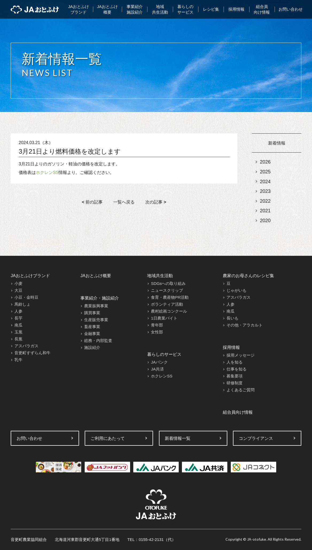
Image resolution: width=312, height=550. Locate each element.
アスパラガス (26, 346)
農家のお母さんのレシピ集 (248, 275)
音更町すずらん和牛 (32, 352)
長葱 (18, 339)
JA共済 (157, 369)
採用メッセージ (241, 355)
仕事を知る (237, 369)
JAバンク (159, 362)
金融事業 (92, 333)
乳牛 (18, 359)
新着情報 (276, 143)
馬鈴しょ (22, 304)
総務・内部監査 (98, 340)
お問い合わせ (291, 9)
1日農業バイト (164, 318)
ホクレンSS (47, 172)
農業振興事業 (96, 306)
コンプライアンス (256, 438)
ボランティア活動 (167, 304)
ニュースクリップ (167, 290)
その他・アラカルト (245, 325)
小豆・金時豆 (26, 297)
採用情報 (236, 9)
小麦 (18, 283)
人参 (18, 311)
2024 (265, 181)
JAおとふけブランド (78, 9)
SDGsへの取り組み (168, 283)
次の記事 (155, 202)
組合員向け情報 (262, 9)
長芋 (18, 318)
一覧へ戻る (124, 202)
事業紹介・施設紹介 (99, 298)
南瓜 (18, 325)
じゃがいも (237, 290)
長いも (233, 318)
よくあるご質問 (241, 390)
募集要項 (235, 376)
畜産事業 (92, 326)
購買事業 (92, 312)
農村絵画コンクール (169, 311)
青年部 (157, 325)
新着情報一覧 (177, 438)
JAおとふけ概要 (107, 9)
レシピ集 (211, 9)
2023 (265, 191)
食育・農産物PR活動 (170, 297)
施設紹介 (92, 347)
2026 (265, 162)
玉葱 (18, 332)
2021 (265, 210)
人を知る (235, 362)
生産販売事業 (96, 319)
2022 (265, 201)
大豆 (18, 290)
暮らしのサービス (185, 9)
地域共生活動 (160, 9)
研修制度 (235, 383)
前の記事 (92, 202)
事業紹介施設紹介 (135, 9)
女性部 (157, 332)
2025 (265, 171)
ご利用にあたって (108, 438)
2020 (265, 220)
